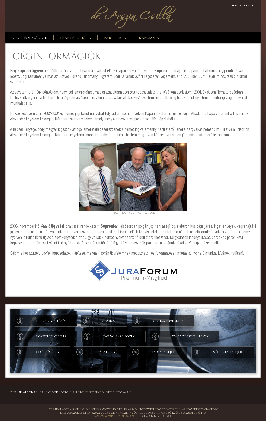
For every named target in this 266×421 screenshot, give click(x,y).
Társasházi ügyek (119, 336)
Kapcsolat (150, 37)
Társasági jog (164, 352)
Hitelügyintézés (51, 321)
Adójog (109, 321)
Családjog (105, 352)
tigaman (124, 392)
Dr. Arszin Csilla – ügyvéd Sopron (44, 392)
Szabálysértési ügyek (190, 336)
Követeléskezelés (51, 336)
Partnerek (115, 37)
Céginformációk (29, 37)
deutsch (247, 5)
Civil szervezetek (168, 321)
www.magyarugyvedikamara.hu (116, 416)
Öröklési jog (47, 352)
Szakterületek (75, 37)
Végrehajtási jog (228, 352)
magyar (234, 5)
